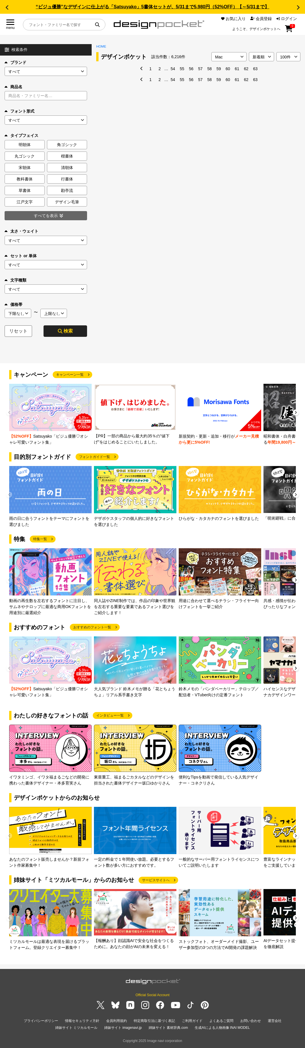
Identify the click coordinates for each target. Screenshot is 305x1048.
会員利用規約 (116, 1021)
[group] (50, 414)
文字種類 (15, 280)
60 (228, 68)
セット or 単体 (21, 255)
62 (246, 68)
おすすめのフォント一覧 (92, 627)
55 (182, 68)
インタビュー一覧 (110, 715)
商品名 (13, 86)
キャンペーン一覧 (70, 375)
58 (209, 68)
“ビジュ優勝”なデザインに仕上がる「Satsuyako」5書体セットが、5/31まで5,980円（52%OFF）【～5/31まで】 (152, 6)
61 (237, 68)
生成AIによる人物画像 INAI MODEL (222, 1028)
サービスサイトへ (156, 880)
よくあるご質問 (221, 1021)
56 (191, 68)
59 (219, 68)
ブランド (15, 62)
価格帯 (13, 304)
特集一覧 (40, 539)
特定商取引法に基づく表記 (154, 1021)
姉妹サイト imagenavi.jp (123, 1028)
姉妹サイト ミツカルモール (76, 1028)
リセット (18, 331)
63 (255, 68)
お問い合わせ (250, 1021)
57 (200, 68)
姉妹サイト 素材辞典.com (168, 1028)
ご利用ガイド (192, 1021)
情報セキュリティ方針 (82, 1021)
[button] (7, 7)
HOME (101, 46)
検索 (65, 331)
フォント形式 (19, 111)
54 (173, 68)
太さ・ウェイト (21, 231)
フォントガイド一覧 (94, 457)
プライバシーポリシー (41, 1021)
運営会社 (275, 1021)
